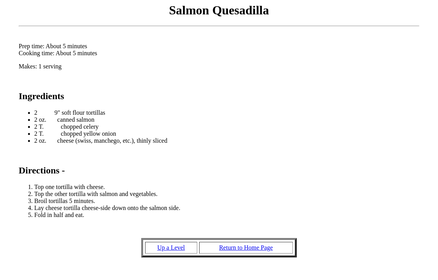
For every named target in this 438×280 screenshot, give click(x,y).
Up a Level (171, 247)
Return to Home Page (246, 247)
